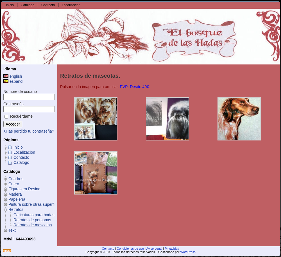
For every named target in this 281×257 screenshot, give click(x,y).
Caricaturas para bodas (34, 215)
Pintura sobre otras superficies (35, 204)
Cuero (13, 184)
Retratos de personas (32, 220)
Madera (15, 194)
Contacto (21, 157)
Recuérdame (18, 116)
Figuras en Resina (24, 189)
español (13, 81)
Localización (24, 152)
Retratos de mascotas (32, 225)
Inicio (18, 147)
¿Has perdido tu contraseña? (28, 131)
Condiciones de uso (130, 248)
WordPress (188, 252)
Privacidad (172, 248)
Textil (12, 230)
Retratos (15, 209)
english (12, 76)
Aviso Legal (154, 248)
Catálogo (21, 162)
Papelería (16, 199)
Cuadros (15, 178)
